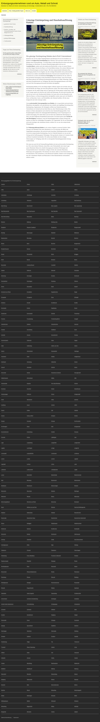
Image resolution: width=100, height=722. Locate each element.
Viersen (28, 658)
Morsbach (76, 501)
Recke (75, 561)
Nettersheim (29, 512)
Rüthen (53, 588)
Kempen (53, 415)
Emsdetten (29, 292)
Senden (3, 615)
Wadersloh (76, 663)
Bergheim (3, 227)
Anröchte (53, 195)
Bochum (76, 238)
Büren (75, 259)
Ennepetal (3, 297)
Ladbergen (53, 437)
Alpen (28, 189)
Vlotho (52, 658)
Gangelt (76, 318)
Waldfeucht (29, 668)
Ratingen (53, 561)
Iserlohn (76, 399)
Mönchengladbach (5, 501)
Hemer (75, 362)
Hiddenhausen (4, 378)
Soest (28, 620)
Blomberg (29, 238)
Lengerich (76, 448)
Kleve (28, 426)
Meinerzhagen (54, 485)
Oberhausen (77, 534)
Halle (2, 345)
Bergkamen (54, 227)
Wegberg (3, 679)
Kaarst (2, 410)
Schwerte (29, 609)
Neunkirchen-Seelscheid (80, 518)
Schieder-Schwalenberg (32, 598)
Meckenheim (77, 480)
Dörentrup (3, 275)
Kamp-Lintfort (30, 415)
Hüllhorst (29, 394)
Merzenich (3, 491)
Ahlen (52, 184)
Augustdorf (53, 200)
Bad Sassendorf (78, 211)
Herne (75, 367)
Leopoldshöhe (30, 453)
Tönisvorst (76, 641)
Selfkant (53, 609)
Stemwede (53, 631)
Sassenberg (54, 593)
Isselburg (3, 405)
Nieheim (29, 528)
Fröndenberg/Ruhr (55, 318)
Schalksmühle (77, 593)
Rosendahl (76, 582)
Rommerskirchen (55, 582)
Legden (3, 448)
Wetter (2, 695)
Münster (53, 507)
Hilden (52, 378)
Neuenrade (3, 518)
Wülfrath (76, 706)
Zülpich (76, 711)
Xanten (53, 711)
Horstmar (3, 388)
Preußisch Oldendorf (56, 555)
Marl (2, 480)
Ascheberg (3, 200)
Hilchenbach (30, 378)
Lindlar (28, 458)
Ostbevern (3, 550)
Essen (75, 308)
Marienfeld (29, 475)
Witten (52, 706)
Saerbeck (76, 588)
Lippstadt (3, 464)
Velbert (3, 652)
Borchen (53, 243)
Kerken (76, 415)
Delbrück (29, 270)
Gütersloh (29, 340)
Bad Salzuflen (54, 211)
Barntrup (76, 216)
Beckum (3, 222)
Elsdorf (76, 286)
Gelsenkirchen (54, 324)
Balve (52, 216)
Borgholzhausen (5, 249)
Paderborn (53, 550)
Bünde (28, 259)
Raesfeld (29, 561)
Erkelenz (3, 302)
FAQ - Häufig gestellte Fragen (16, 10)
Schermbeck (4, 598)
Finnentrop (76, 313)
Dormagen (29, 275)
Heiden (53, 356)
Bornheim (53, 249)
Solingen (53, 620)
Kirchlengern (4, 426)
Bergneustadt (77, 227)
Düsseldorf (29, 286)
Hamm (2, 351)
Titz (52, 641)
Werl (28, 685)
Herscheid (3, 372)
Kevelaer (29, 421)
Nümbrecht (53, 534)
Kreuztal (3, 437)
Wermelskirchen (55, 685)
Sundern (53, 636)
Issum (28, 405)
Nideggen (29, 523)
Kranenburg (29, 432)
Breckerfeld (29, 254)
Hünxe (52, 394)
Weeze (76, 674)
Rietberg (76, 577)
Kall (52, 410)
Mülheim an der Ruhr (32, 507)
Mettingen (76, 491)
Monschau (53, 501)
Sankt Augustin (30, 593)
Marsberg (29, 480)
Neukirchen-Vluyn (31, 518)
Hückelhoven (77, 388)
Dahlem (76, 265)
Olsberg (76, 545)
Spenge (3, 625)
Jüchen (53, 405)
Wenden (76, 679)
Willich (28, 701)
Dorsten (53, 275)
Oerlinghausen (4, 545)
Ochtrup (3, 539)
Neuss (2, 523)
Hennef (3, 367)
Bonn (28, 243)
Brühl (2, 259)
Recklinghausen (5, 566)
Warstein (29, 674)
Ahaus (28, 184)
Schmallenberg (30, 604)
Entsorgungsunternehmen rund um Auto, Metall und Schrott (29, 3)
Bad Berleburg (77, 200)
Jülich (75, 405)
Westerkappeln (77, 690)
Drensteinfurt (4, 281)
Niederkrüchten (77, 523)
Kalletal (76, 410)
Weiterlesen (19, 74)
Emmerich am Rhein (6, 292)
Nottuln (28, 534)
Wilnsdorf (53, 701)
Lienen (2, 458)
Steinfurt (76, 625)
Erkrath (28, 302)
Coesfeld (53, 265)
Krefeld (53, 432)
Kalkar (28, 410)
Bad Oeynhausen (31, 211)
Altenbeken (3, 195)
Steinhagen (4, 631)
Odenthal (29, 539)
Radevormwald (4, 561)
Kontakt (34, 10)
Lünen (2, 475)
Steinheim (29, 631)
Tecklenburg (4, 641)
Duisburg (53, 281)
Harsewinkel (54, 351)
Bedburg (29, 222)
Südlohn (29, 636)
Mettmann (3, 496)
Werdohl (3, 685)
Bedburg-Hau (54, 222)
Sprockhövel (30, 625)
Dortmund (76, 275)
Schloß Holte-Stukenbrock (7, 604)
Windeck (76, 701)
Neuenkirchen (77, 512)
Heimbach (3, 362)
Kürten (28, 437)
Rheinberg (3, 577)
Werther (3, 690)
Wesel (28, 690)
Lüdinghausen (54, 469)
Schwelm (3, 609)
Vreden (3, 663)
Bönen (2, 243)
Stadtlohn (53, 625)
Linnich (53, 458)
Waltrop (53, 668)
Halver (75, 345)
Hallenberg (29, 345)
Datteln (3, 270)
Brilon (52, 254)
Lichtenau (76, 453)
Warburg (76, 668)
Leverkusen (54, 453)
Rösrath (3, 588)
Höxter (52, 388)
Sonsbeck (76, 620)
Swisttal (76, 636)
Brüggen (76, 254)
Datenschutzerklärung (6, 717)
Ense (52, 297)
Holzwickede (4, 383)
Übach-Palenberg (31, 647)
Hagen (75, 340)
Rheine (28, 577)
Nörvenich (3, 534)
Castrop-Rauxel (30, 265)
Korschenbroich (4, 432)
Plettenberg (4, 555)
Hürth (2, 399)
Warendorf (3, 674)
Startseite (4, 10)
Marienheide (54, 475)
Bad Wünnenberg (5, 216)
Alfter (2, 189)
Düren (2, 286)
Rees (28, 566)
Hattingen (76, 351)
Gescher (76, 324)
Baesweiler (29, 216)
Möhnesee (76, 496)
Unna (75, 647)
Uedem (53, 647)
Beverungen (29, 232)
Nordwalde (76, 528)
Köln (52, 426)
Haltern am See (55, 345)
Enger (75, 292)
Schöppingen (54, 604)
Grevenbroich (54, 335)
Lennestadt (3, 453)
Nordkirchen (54, 528)
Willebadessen (4, 701)
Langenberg (29, 442)
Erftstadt (76, 297)
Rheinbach (76, 571)
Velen (28, 652)
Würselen (29, 711)
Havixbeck (3, 356)
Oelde (52, 539)
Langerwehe (77, 442)
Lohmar (28, 464)
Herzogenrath (77, 372)
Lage (2, 442)
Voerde (76, 658)
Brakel (2, 254)
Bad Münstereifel (5, 211)
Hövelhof (29, 388)
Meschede (29, 491)
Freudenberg (30, 318)
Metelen (53, 491)
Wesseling (53, 690)
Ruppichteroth (30, 588)
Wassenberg (54, 674)
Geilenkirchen (4, 324)
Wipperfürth (29, 706)
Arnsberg (76, 195)
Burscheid (3, 265)
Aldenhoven (77, 184)
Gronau (76, 335)
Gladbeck (53, 329)
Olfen (28, 545)
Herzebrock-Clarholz (56, 372)
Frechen (3, 318)
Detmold (53, 270)
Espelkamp (53, 308)
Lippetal (76, 458)
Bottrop (76, 249)
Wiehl (75, 695)
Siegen (76, 615)
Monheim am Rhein (31, 501)
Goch (75, 329)
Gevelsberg (29, 329)
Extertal (53, 313)
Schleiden (76, 598)
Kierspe (53, 421)
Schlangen (53, 598)
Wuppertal (3, 711)
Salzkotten (3, 593)
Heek (28, 356)
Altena (75, 189)
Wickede (53, 695)
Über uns (28, 10)
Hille (75, 378)
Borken (28, 249)
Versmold (76, 652)
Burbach (53, 259)
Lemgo (52, 448)
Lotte (75, 464)
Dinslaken (76, 270)
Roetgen (29, 582)
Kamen (3, 415)
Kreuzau (76, 432)
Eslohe (28, 308)
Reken (75, 566)
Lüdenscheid (30, 469)
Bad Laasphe (54, 205)
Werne (75, 685)
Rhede (52, 571)
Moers (52, 496)
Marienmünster (77, 475)
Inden (52, 399)
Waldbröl (3, 668)
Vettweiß (3, 658)
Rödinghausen (4, 582)
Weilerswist (29, 679)
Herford (53, 367)
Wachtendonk (54, 663)
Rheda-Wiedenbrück (31, 571)
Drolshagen (29, 281)
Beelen (76, 222)
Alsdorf (53, 189)
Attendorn (29, 200)
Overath (29, 550)
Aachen (3, 184)
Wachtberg (29, 663)
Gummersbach (4, 340)
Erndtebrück (54, 302)
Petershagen (77, 550)
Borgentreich (77, 243)
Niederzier (3, 528)
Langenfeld (53, 442)
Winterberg (3, 706)
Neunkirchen (54, 518)
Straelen (3, 636)
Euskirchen (3, 313)
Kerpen (3, 421)
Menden (76, 485)
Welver (52, 679)
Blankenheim (4, 238)
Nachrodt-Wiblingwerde (79, 507)
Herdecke (29, 367)
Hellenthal (53, 362)
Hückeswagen (4, 394)
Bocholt (53, 238)
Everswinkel (29, 313)
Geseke (3, 329)
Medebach (3, 485)
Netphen (3, 512)
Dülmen (76, 281)
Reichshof (53, 566)
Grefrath (3, 335)
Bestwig (3, 232)
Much (2, 507)
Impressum (16, 717)
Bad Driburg (4, 205)
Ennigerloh (29, 297)
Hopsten (29, 383)
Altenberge (29, 195)
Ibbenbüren (29, 399)
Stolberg (76, 631)
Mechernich (54, 480)
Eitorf (52, 286)
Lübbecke (3, 469)
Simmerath (3, 620)
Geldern (29, 324)
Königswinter (77, 426)
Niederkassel (54, 523)
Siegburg (53, 615)
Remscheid (3, 571)
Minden (28, 496)
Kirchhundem (77, 421)
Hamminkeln (30, 351)
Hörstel (76, 383)
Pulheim (76, 555)
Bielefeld (53, 232)
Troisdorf (3, 647)
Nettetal (53, 512)
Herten (28, 372)
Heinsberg (29, 362)
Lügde (75, 469)
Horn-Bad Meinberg (55, 383)
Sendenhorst (30, 615)
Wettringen (29, 695)
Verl (52, 652)
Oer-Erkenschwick (78, 539)
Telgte (28, 641)
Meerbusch (29, 485)
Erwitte (76, 302)
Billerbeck (76, 232)
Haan (52, 340)
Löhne (52, 464)
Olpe (52, 545)
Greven (28, 335)
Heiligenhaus (77, 356)
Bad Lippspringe (78, 205)
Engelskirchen (54, 292)
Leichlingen (29, 448)
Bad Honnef (29, 205)
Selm (75, 609)
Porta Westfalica (30, 555)
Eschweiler (3, 308)
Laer (75, 437)
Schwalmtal (77, 604)
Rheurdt (53, 577)
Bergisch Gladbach (31, 227)
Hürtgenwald (77, 394)
